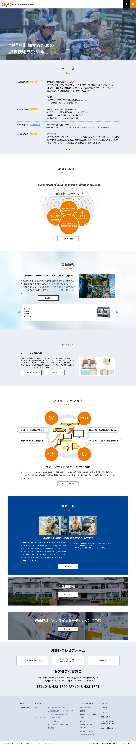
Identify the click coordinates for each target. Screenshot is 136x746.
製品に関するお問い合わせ (32, 660)
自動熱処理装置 (53, 721)
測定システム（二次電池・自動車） (58, 724)
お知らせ (33, 82)
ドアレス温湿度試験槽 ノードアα (58, 707)
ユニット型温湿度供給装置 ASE (57, 714)
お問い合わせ (105, 717)
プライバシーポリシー (11, 743)
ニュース (117, 4)
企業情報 (109, 4)
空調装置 (54, 372)
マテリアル (83, 728)
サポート (101, 4)
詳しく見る (68, 594)
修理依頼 (102, 660)
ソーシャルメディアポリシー (46, 743)
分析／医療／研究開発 (87, 735)
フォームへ (68, 629)
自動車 (82, 718)
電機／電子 (83, 721)
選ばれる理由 (69, 4)
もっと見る (68, 149)
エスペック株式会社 (107, 728)
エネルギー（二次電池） (87, 731)
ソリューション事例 (90, 4)
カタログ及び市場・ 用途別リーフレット (67, 660)
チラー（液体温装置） (31, 372)
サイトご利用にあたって (27, 743)
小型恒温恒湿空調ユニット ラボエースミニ (61, 711)
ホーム (22, 703)
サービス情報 (35, 125)
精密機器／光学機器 (86, 724)
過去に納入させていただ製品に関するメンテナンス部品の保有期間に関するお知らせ (77, 127)
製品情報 (78, 4)
